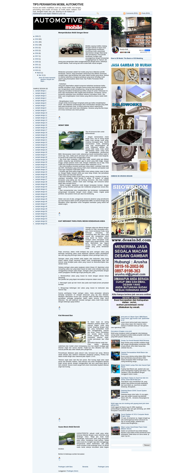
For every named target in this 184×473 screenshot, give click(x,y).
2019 (37, 59)
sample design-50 (41, 211)
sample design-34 (41, 172)
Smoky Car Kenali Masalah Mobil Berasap (135, 340)
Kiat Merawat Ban (65, 315)
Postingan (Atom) (72, 471)
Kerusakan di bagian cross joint (121, 331)
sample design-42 (41, 192)
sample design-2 (40, 93)
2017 (37, 56)
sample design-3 (40, 96)
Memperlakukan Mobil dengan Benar (73, 33)
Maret (39, 73)
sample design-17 (41, 130)
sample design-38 (41, 182)
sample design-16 (41, 128)
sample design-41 (41, 189)
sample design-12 (41, 118)
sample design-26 (41, 152)
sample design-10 (41, 113)
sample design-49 (41, 209)
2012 (37, 45)
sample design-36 (41, 177)
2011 (37, 42)
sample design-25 (41, 150)
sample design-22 (41, 142)
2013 (37, 48)
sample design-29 (41, 160)
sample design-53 (41, 219)
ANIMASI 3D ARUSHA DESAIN (121, 176)
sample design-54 (41, 221)
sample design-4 (40, 98)
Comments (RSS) (132, 13)
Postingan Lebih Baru (65, 467)
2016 (37, 53)
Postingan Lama (103, 467)
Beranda (85, 467)
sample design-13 (41, 120)
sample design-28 (41, 157)
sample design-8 (40, 108)
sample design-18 (41, 132)
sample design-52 (41, 216)
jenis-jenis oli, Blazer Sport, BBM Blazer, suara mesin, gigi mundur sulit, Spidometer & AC (135, 318)
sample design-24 (41, 147)
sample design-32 (41, 167)
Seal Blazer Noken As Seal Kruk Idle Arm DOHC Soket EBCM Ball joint (134, 379)
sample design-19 (41, 135)
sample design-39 (41, 184)
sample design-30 (41, 162)
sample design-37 (41, 179)
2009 (37, 36)
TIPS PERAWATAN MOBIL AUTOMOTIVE (58, 4)
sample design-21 (41, 140)
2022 (37, 67)
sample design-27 (41, 155)
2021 (37, 64)
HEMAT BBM (63, 125)
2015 (37, 50)
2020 (37, 62)
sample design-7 (40, 105)
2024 (37, 70)
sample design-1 (40, 91)
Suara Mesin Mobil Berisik (69, 427)
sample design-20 (41, 137)
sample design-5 (40, 100)
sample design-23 (41, 145)
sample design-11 (41, 115)
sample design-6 (40, 103)
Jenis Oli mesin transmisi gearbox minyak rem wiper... (47, 79)
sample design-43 (41, 194)
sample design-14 (41, 123)
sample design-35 (41, 174)
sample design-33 (41, 169)
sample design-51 (41, 214)
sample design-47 (41, 204)
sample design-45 (41, 199)
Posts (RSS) (146, 13)
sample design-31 (41, 164)
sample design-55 (41, 224)
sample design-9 (40, 110)
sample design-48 (41, 206)
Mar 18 (41, 75)
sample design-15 (41, 125)
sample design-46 (41, 201)
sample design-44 (41, 196)
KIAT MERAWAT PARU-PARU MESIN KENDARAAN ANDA (81, 221)
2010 (37, 39)
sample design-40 (41, 187)
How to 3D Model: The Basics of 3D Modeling (127, 58)
